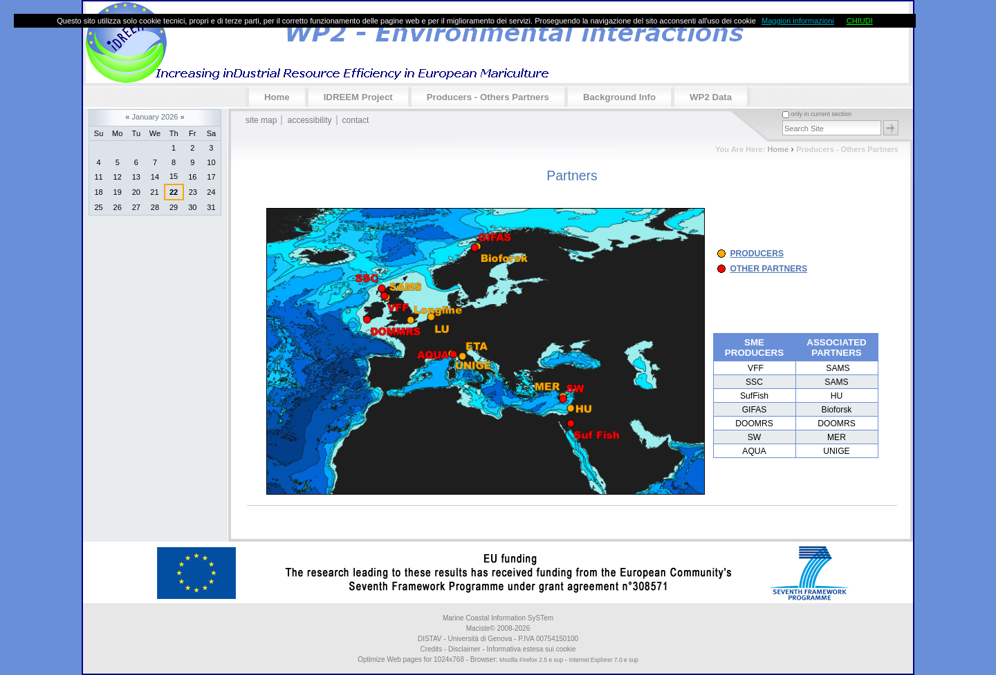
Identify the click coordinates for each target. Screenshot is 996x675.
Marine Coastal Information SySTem (498, 618)
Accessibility (309, 120)
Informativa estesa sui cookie (531, 649)
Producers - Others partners (488, 97)
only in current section (821, 114)
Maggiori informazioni (798, 21)
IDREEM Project (358, 97)
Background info (619, 97)
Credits (431, 649)
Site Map (261, 120)
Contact (355, 120)
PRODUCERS (757, 253)
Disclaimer (464, 649)
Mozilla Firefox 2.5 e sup (531, 659)
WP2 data (711, 97)
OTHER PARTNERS (769, 269)
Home (277, 97)
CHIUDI (860, 21)
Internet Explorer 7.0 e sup (603, 659)
